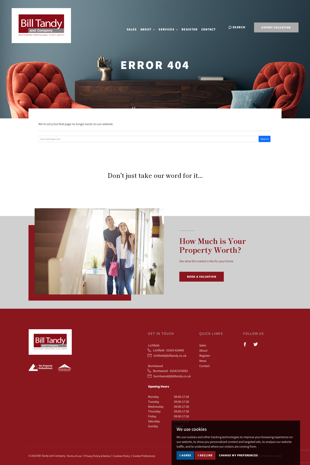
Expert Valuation (276, 27)
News (202, 361)
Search (264, 139)
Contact (211, 27)
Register (192, 27)
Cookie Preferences (144, 456)
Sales (135, 27)
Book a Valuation (201, 276)
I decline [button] (205, 455)
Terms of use (74, 456)
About (203, 350)
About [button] (150, 27)
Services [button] (171, 27)
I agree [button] (185, 455)
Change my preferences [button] (238, 455)
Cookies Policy (121, 456)
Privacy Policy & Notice (97, 456)
